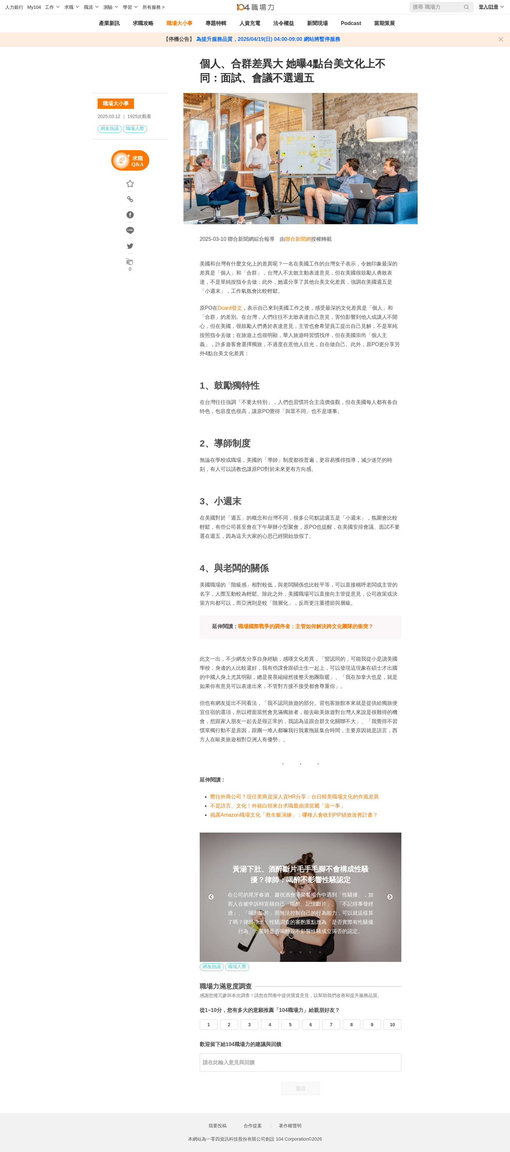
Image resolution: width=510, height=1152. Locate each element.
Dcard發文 (230, 308)
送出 (300, 1088)
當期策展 (384, 23)
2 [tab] (291, 952)
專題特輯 (216, 23)
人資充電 (249, 23)
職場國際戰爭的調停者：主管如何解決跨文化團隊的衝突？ (305, 626)
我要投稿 (217, 1125)
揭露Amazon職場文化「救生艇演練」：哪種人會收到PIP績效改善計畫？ (294, 815)
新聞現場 (317, 23)
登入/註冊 (488, 6)
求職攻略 (143, 23)
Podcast (351, 23)
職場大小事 (180, 23)
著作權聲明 (290, 1125)
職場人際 (135, 128)
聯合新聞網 (298, 239)
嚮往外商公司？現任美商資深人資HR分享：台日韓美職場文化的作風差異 (294, 796)
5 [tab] (320, 952)
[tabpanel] (300, 897)
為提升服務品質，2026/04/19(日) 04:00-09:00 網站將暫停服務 (267, 39)
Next (390, 897)
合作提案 (253, 1125)
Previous (211, 897)
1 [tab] (281, 952)
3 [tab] (300, 952)
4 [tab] (310, 952)
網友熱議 (110, 128)
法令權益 (283, 23)
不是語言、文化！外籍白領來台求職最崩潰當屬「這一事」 (277, 806)
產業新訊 (109, 23)
